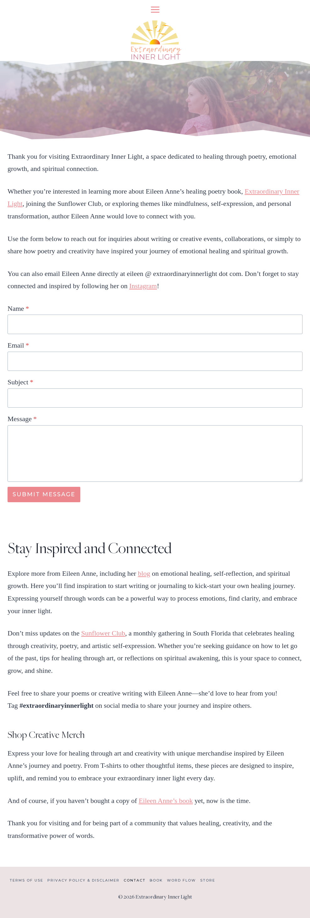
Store (207, 880)
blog (144, 573)
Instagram (143, 286)
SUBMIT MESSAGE (44, 494)
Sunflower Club (103, 633)
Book (156, 880)
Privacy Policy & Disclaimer (83, 880)
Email (18, 345)
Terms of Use (26, 880)
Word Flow (181, 880)
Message (22, 419)
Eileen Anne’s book (166, 801)
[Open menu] (155, 9)
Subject (20, 382)
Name (18, 308)
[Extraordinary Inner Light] (155, 40)
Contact (135, 880)
